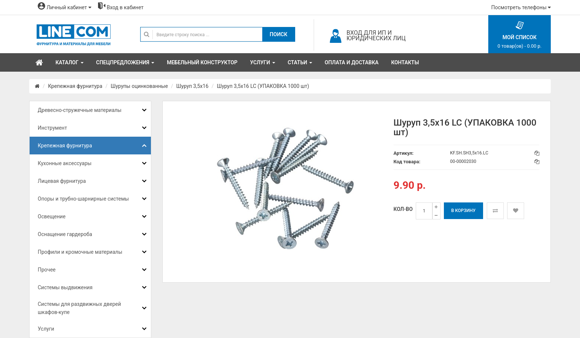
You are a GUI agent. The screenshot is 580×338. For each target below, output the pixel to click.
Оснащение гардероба (65, 234)
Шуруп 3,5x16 (192, 86)
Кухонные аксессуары (64, 163)
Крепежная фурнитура (75, 86)
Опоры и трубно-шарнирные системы (83, 199)
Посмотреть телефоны (521, 7)
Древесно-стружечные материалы (79, 110)
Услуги (46, 329)
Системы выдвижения (65, 287)
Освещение (51, 216)
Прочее (46, 270)
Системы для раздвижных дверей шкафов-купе (79, 308)
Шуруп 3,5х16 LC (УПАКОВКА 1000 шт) (263, 86)
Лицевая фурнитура (62, 181)
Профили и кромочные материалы (80, 252)
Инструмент (52, 128)
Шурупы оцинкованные (139, 86)
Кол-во (403, 209)
